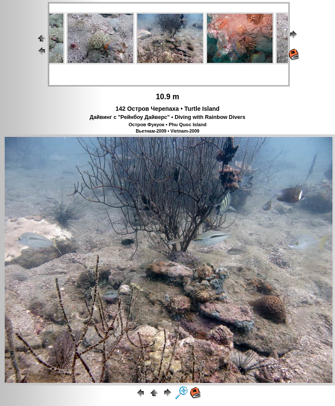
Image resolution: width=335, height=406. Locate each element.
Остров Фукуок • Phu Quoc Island (167, 124)
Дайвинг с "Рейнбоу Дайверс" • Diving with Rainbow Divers (168, 117)
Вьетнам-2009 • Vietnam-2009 (167, 130)
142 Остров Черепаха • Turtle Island (167, 108)
